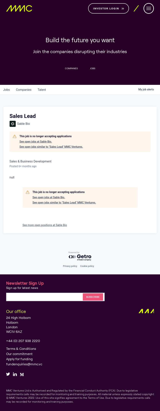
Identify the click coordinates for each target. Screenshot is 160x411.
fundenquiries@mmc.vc (24, 364)
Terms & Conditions (21, 349)
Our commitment (19, 354)
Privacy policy (70, 266)
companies (23, 90)
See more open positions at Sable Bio (45, 225)
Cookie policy (87, 266)
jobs (6, 90)
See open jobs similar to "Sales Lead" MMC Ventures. (51, 146)
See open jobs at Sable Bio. (36, 141)
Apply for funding (19, 359)
